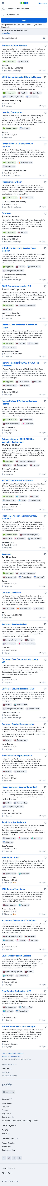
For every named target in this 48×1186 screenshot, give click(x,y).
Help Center (6, 1114)
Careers (5, 1110)
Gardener (6, 213)
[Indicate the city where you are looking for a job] (24, 14)
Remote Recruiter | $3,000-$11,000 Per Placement (20, 364)
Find (24, 20)
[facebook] (4, 1158)
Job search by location (9, 1075)
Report (42, 70)
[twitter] (14, 1158)
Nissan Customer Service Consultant (19, 787)
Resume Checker (8, 1150)
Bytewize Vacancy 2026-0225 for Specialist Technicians (18, 440)
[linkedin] (19, 1158)
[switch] (44, 38)
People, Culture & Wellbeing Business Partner (19, 402)
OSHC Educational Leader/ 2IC (16, 286)
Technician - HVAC (10, 857)
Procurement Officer (12, 182)
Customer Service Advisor (14, 624)
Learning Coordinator (12, 112)
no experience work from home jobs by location (20, 1120)
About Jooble (7, 1103)
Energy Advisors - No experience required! (17, 145)
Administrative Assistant (14, 822)
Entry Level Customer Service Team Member (19, 249)
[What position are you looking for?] (24, 8)
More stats (7, 33)
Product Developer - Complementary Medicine (19, 517)
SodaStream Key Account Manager (19, 1026)
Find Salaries (6, 1146)
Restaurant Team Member (14, 45)
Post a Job (6, 1133)
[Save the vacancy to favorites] (45, 46)
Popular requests (9, 1065)
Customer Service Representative (18, 689)
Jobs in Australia (8, 1117)
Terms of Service (8, 1168)
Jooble (15, 1181)
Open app (42, 3)
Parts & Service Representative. (17, 755)
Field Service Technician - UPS (16, 991)
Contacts (5, 1107)
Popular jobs (6, 1072)
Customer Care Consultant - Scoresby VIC (20, 660)
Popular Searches (8, 1143)
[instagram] (9, 1158)
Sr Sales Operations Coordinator (17, 480)
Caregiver (6, 554)
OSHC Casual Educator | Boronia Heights (21, 77)
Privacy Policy (7, 1173)
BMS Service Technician (13, 889)
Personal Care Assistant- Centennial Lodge (19, 326)
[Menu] (3, 3)
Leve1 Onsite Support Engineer (16, 956)
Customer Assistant (11, 592)
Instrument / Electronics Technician (19, 920)
